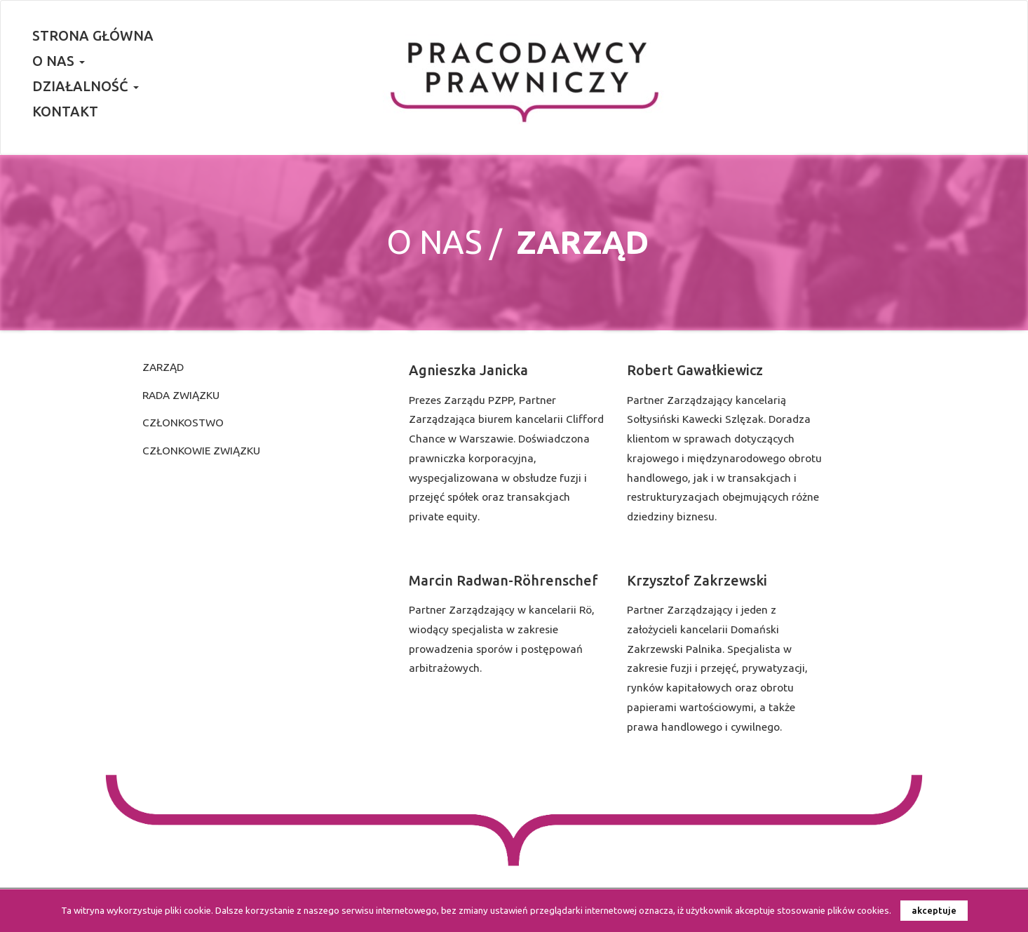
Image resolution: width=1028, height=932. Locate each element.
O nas (58, 61)
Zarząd (163, 367)
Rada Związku (180, 395)
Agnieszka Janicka (468, 370)
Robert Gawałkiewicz (695, 370)
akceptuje (934, 910)
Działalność (85, 86)
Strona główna (93, 35)
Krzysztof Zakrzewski (697, 580)
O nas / (444, 242)
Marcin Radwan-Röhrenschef (503, 580)
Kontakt (65, 111)
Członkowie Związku (201, 451)
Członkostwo (183, 422)
